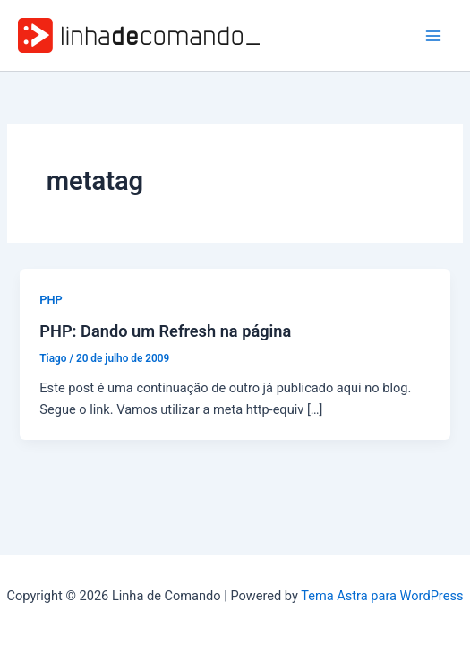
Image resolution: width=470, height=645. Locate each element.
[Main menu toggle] (433, 36)
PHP (50, 299)
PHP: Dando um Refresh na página (165, 331)
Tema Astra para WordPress (382, 596)
